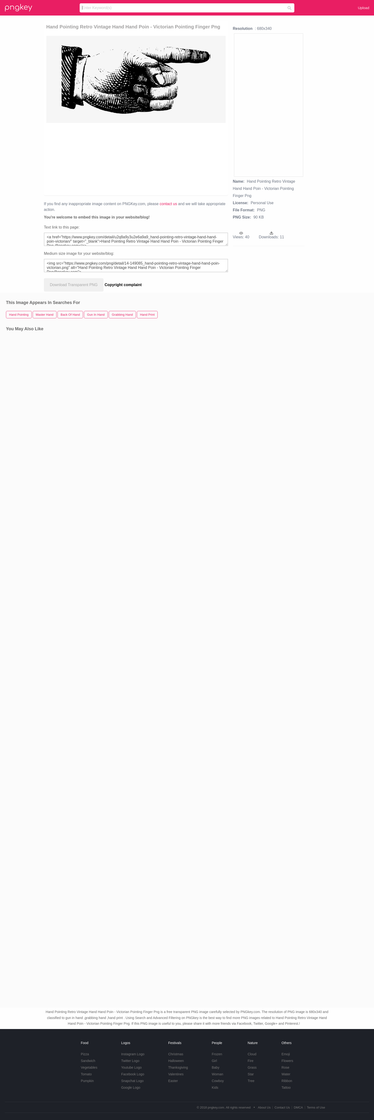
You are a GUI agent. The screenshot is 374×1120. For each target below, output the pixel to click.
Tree (251, 1081)
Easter (173, 1081)
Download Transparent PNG (74, 285)
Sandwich (88, 1061)
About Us (264, 1107)
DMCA (298, 1107)
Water (285, 1074)
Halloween (176, 1061)
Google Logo (130, 1087)
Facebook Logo (132, 1074)
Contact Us (282, 1107)
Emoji (285, 1054)
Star (251, 1074)
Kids (215, 1087)
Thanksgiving (178, 1067)
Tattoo (286, 1087)
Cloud (252, 1054)
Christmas (175, 1054)
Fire (250, 1061)
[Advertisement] (109, 158)
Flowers (287, 1061)
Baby (215, 1067)
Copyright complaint (123, 285)
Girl (214, 1061)
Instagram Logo (132, 1054)
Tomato (86, 1074)
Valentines (175, 1074)
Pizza (85, 1054)
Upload (363, 8)
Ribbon (286, 1081)
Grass (252, 1067)
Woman (217, 1074)
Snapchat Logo (132, 1081)
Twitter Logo (130, 1061)
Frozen (217, 1054)
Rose (285, 1067)
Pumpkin (87, 1081)
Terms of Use (316, 1107)
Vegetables (89, 1067)
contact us (168, 204)
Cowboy (218, 1081)
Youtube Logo (131, 1067)
